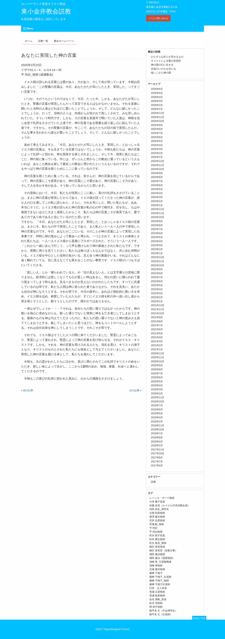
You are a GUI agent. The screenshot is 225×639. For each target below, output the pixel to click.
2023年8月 (157, 225)
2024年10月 (157, 169)
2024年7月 (157, 181)
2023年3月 (157, 245)
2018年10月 (157, 429)
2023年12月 (157, 209)
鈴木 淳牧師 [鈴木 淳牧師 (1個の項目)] (155, 603)
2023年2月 (157, 249)
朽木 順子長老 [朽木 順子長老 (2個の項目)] (157, 535)
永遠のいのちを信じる (163, 68)
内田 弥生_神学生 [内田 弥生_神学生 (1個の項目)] (159, 509)
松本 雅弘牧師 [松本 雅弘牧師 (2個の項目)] (157, 539)
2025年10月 (157, 121)
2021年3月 (157, 341)
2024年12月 (157, 161)
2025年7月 (157, 133)
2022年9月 (157, 269)
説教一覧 (43, 41)
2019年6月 (157, 409)
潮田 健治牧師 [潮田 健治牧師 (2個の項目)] (157, 554)
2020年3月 (157, 389)
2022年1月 (157, 301)
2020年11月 (157, 357)
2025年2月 (157, 153)
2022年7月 (157, 277)
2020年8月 (157, 369)
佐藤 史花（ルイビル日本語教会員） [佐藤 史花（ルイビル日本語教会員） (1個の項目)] (169, 505)
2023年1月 (157, 253)
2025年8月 (157, 129)
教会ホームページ (64, 41)
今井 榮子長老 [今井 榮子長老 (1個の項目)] (157, 501)
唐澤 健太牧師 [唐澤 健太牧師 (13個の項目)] (157, 516)
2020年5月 (157, 381)
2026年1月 (157, 109)
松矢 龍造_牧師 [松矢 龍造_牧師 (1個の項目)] (157, 543)
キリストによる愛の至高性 (166, 60)
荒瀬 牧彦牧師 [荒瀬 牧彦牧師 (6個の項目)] (157, 595)
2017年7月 (157, 461)
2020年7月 (157, 373)
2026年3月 (157, 101)
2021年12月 (157, 305)
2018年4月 (157, 441)
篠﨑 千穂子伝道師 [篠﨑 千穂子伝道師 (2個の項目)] (159, 584)
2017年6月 (157, 465)
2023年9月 (157, 221)
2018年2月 (157, 445)
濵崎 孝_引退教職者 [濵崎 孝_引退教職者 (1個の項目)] (160, 561)
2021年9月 (157, 317)
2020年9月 (157, 365)
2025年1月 (157, 157)
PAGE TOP (199, 618)
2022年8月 (157, 273)
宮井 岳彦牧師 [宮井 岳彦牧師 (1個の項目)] (157, 520)
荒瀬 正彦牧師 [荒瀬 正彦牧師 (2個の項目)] (157, 591)
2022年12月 (157, 257)
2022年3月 (157, 293)
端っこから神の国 (161, 72)
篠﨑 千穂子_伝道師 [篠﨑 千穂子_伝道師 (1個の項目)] (160, 576)
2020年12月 (157, 353)
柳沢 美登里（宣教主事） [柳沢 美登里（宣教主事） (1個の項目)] (163, 550)
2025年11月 (157, 117)
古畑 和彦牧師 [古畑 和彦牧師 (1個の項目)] (157, 513)
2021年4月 (157, 337)
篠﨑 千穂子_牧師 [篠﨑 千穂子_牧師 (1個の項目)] (159, 580)
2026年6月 (157, 89)
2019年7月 (157, 405)
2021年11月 (157, 309)
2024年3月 (157, 197)
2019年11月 (157, 397)
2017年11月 (157, 449)
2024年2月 (157, 201)
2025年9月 (157, 125)
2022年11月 (157, 261)
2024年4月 (157, 193)
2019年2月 (157, 421)
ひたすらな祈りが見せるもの (167, 56)
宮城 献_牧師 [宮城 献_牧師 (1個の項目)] (156, 524)
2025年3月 (157, 149)
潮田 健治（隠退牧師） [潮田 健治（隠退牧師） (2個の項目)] (162, 558)
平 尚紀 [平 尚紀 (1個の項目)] (153, 528)
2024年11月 (157, 165)
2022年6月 (157, 281)
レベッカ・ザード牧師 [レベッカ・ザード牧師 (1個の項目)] (161, 498)
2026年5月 (157, 93)
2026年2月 (157, 105)
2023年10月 (157, 217)
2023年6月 (157, 233)
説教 (153, 481)
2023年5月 (157, 237)
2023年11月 (157, 213)
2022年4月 (157, 289)
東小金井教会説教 (46, 11)
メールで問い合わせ (158, 18)
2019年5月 (157, 413)
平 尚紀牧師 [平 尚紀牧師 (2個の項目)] (155, 531)
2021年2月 (157, 345)
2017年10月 (157, 453)
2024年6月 (157, 185)
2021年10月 (157, 313)
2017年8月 (157, 457)
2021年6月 (157, 329)
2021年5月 (157, 333)
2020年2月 (157, 393)
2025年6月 (157, 137)
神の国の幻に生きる (162, 64)
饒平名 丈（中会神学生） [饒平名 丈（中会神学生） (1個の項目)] (163, 610)
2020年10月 (157, 361)
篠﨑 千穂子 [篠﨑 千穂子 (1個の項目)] (155, 573)
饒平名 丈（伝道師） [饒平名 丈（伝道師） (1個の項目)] (160, 614)
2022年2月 (157, 297)
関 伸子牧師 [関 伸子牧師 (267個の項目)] (155, 607)
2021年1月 (157, 349)
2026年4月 (157, 97)
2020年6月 (157, 377)
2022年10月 (157, 265)
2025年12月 (157, 113)
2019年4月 (157, 417)
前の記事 (28, 390)
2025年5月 (157, 141)
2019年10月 (157, 401)
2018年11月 (157, 425)
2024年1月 (157, 205)
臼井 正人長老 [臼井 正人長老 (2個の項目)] (158, 588)
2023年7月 (157, 229)
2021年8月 (157, 321)
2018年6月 (157, 437)
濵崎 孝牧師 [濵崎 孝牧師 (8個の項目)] (155, 565)
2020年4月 (157, 385)
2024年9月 (157, 173)
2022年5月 (157, 285)
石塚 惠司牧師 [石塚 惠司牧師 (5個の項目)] (157, 569)
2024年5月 (157, 189)
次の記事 (134, 390)
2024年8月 (157, 177)
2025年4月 (157, 145)
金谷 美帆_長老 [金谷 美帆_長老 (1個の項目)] (157, 599)
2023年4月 (157, 241)
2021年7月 (157, 325)
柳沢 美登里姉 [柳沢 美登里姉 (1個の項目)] (157, 546)
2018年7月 (157, 433)
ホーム (28, 41)
